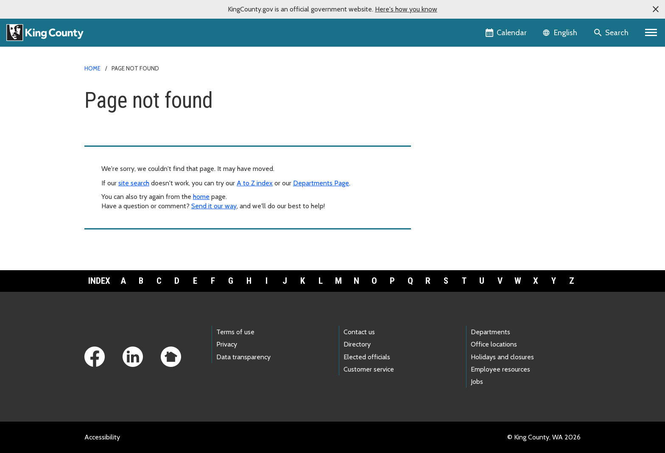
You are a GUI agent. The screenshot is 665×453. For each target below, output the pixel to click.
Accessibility (102, 437)
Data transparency (243, 357)
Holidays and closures (502, 357)
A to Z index (255, 183)
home (201, 197)
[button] (655, 9)
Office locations (494, 344)
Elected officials (367, 357)
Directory (357, 344)
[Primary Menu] (651, 33)
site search (133, 183)
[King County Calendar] (507, 33)
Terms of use (235, 332)
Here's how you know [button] (406, 9)
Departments (490, 332)
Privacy (226, 344)
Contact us (359, 332)
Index (99, 281)
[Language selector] (561, 33)
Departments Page (321, 183)
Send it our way (214, 206)
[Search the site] (611, 33)
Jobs (477, 382)
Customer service (369, 369)
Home (92, 68)
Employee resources (500, 369)
